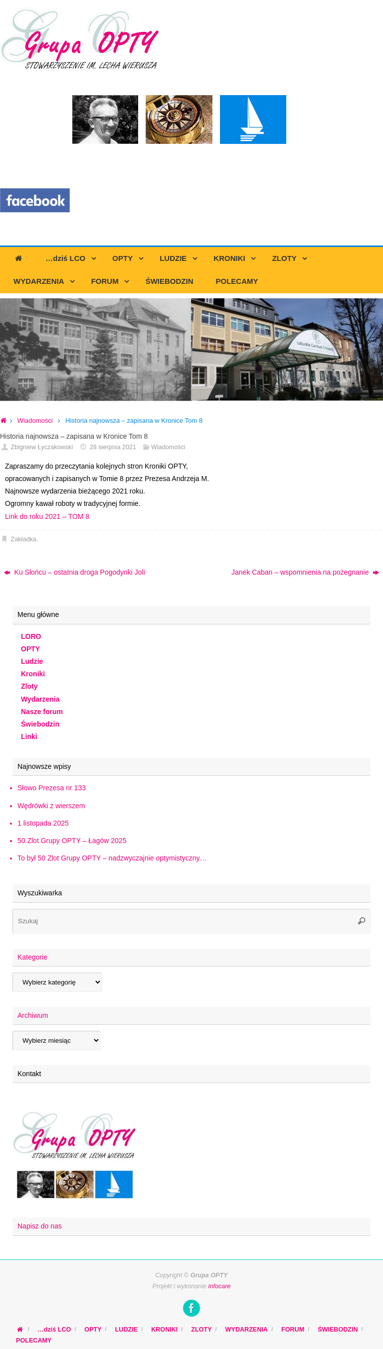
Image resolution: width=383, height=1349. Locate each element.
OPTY (30, 649)
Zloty (29, 686)
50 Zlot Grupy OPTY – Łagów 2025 (71, 841)
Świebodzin (40, 724)
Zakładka (23, 539)
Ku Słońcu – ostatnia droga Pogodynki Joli (74, 572)
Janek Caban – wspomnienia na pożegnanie (305, 572)
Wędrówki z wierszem (51, 806)
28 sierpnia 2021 (113, 447)
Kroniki (33, 674)
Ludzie (32, 661)
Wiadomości (35, 420)
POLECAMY (33, 1340)
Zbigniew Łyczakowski (42, 447)
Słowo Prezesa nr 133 (51, 788)
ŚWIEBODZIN (338, 1329)
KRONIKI (164, 1329)
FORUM (292, 1329)
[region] (191, 349)
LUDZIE (126, 1329)
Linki (29, 736)
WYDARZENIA (246, 1329)
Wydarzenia (40, 699)
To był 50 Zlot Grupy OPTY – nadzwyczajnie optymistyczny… (111, 858)
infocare (219, 1286)
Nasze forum (42, 712)
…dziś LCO (54, 1329)
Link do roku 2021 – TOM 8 (47, 516)
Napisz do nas (39, 1226)
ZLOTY (201, 1329)
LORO (31, 636)
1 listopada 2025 (43, 823)
